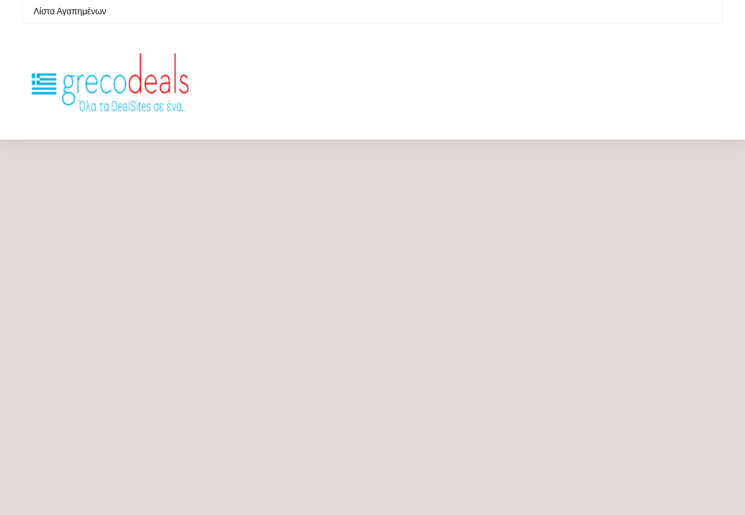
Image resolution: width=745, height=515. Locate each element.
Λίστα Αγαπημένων (70, 11)
